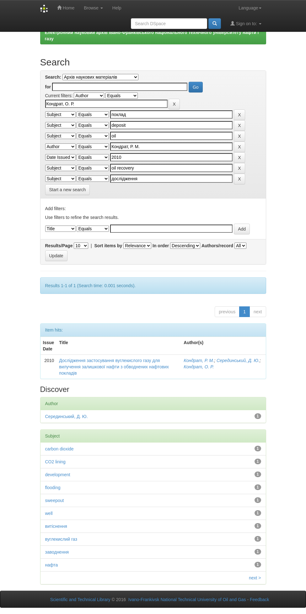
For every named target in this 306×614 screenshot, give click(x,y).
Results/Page (59, 245)
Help (116, 7)
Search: (53, 77)
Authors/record (217, 245)
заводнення (57, 552)
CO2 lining (55, 461)
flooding (53, 487)
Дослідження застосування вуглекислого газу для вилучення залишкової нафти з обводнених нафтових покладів (114, 367)
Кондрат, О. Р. (199, 366)
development (57, 474)
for (48, 86)
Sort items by (108, 245)
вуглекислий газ (61, 539)
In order (161, 245)
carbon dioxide (59, 448)
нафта (51, 564)
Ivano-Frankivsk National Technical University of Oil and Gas (187, 599)
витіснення (56, 526)
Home (65, 7)
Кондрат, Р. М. (199, 360)
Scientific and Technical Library (80, 599)
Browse (93, 7)
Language (250, 7)
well (49, 513)
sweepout (54, 500)
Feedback (259, 599)
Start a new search (67, 189)
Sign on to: (245, 23)
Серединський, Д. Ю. (238, 360)
